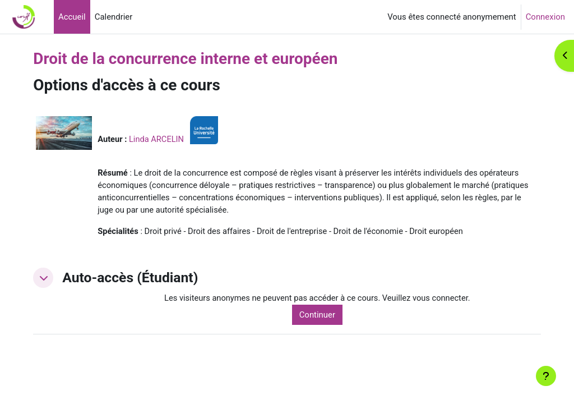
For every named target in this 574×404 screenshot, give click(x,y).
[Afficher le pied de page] (546, 376)
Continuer (327, 316)
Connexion (545, 17)
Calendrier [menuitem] (114, 17)
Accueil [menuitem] (72, 17)
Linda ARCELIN (173, 139)
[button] (58, 279)
